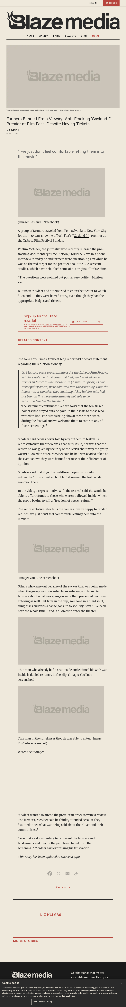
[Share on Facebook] (49, 873)
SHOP (84, 36)
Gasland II (37, 222)
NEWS (30, 36)
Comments (63, 887)
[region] (63, 993)
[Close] (121, 983)
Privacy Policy (48, 325)
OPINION (44, 36)
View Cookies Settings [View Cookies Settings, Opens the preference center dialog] (43, 1002)
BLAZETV (70, 36)
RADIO (57, 36)
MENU (95, 36)
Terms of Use (60, 325)
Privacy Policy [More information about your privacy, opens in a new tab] (68, 996)
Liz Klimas (12, 130)
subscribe (111, 3)
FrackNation (59, 254)
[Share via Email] (67, 873)
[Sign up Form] (86, 322)
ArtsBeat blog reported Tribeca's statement (77, 359)
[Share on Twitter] (58, 873)
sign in (93, 3)
